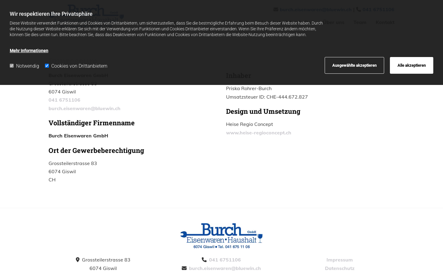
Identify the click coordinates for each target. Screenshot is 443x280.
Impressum (339, 260)
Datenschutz (339, 268)
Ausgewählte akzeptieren (354, 65)
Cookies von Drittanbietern (76, 66)
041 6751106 (64, 100)
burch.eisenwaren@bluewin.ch (84, 108)
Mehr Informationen (29, 50)
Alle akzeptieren (411, 65)
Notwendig (24, 66)
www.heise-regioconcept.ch (258, 133)
